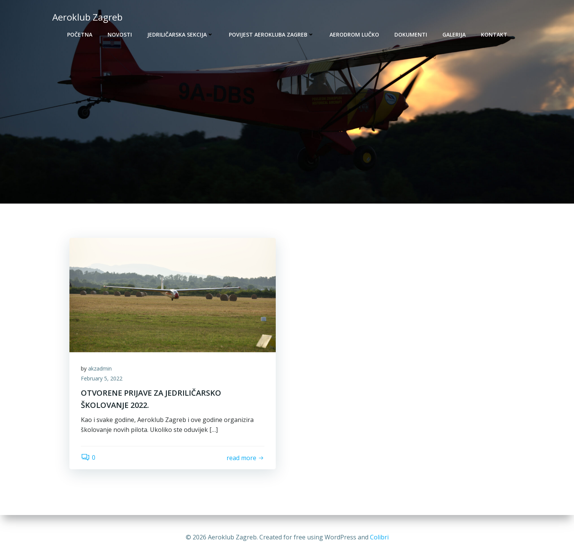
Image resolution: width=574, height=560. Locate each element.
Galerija (454, 34)
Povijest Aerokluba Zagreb (271, 34)
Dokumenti (410, 34)
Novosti (120, 34)
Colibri (379, 537)
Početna (79, 34)
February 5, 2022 (101, 378)
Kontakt (494, 34)
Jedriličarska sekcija (180, 34)
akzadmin (100, 368)
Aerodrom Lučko (354, 34)
